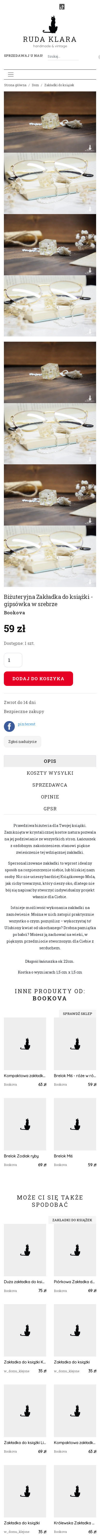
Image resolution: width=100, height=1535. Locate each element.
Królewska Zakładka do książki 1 (75, 1523)
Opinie (50, 797)
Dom (35, 85)
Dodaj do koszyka (38, 679)
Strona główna (15, 85)
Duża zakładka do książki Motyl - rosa (25, 1281)
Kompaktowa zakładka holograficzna (25, 1075)
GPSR (50, 808)
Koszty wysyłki (50, 773)
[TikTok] (62, 7)
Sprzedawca (50, 785)
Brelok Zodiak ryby (21, 1156)
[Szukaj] (77, 56)
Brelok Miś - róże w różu (75, 1075)
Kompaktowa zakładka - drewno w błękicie (75, 1442)
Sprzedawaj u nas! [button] (23, 55)
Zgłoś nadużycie (22, 741)
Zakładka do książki (72, 1362)
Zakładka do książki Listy (25, 1442)
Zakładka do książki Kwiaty (25, 1362)
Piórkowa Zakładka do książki (75, 1281)
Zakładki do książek (59, 85)
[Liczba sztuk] (13, 660)
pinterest (26, 724)
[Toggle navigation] (11, 74)
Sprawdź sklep (77, 1013)
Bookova (14, 612)
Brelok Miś (63, 1156)
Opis (50, 761)
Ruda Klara (50, 35)
